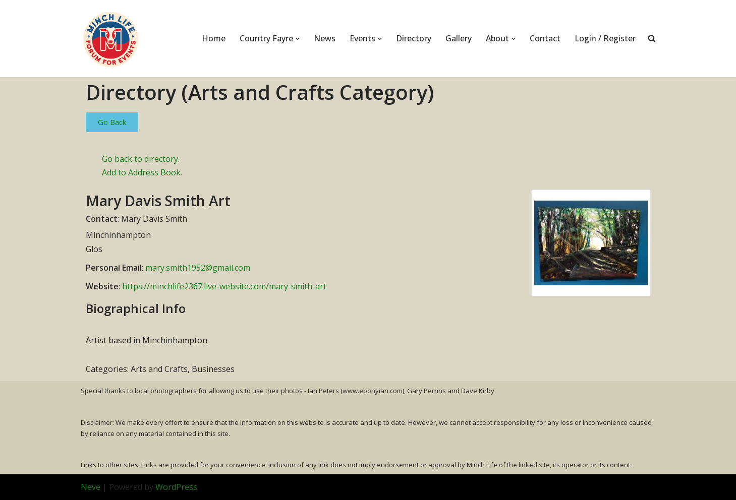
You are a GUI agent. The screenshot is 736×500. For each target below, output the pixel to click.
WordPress (176, 486)
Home (213, 38)
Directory (413, 38)
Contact (545, 38)
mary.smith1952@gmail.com (197, 267)
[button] (298, 39)
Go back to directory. (141, 158)
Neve (90, 486)
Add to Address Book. (142, 172)
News (324, 38)
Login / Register (605, 38)
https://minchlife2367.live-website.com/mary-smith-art (224, 286)
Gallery (458, 38)
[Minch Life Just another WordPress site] (111, 38)
